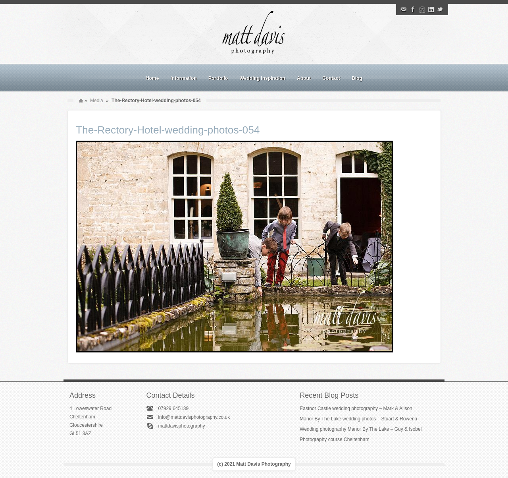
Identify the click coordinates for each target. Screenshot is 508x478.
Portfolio (218, 78)
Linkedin (431, 10)
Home (152, 78)
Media (96, 100)
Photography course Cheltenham (334, 439)
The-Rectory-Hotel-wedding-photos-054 (168, 130)
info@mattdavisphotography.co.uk (194, 417)
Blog (357, 78)
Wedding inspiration (262, 78)
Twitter (440, 10)
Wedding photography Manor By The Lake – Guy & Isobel (360, 429)
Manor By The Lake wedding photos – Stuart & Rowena (358, 419)
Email (404, 10)
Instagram (422, 10)
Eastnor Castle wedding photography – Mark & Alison (356, 408)
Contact (331, 78)
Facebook (413, 10)
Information (184, 78)
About (304, 78)
